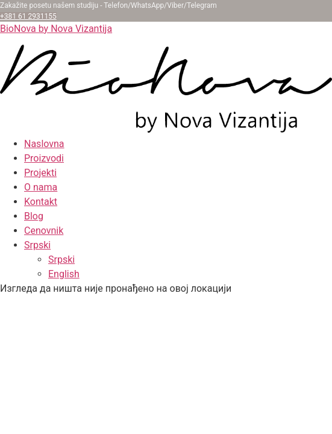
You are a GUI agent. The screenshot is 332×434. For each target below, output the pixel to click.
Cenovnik (43, 230)
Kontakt (40, 201)
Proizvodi (44, 158)
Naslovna (44, 143)
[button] (178, 245)
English (64, 274)
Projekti (40, 172)
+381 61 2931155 (28, 16)
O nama (40, 187)
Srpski (37, 245)
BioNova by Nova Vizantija (56, 28)
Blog (33, 216)
